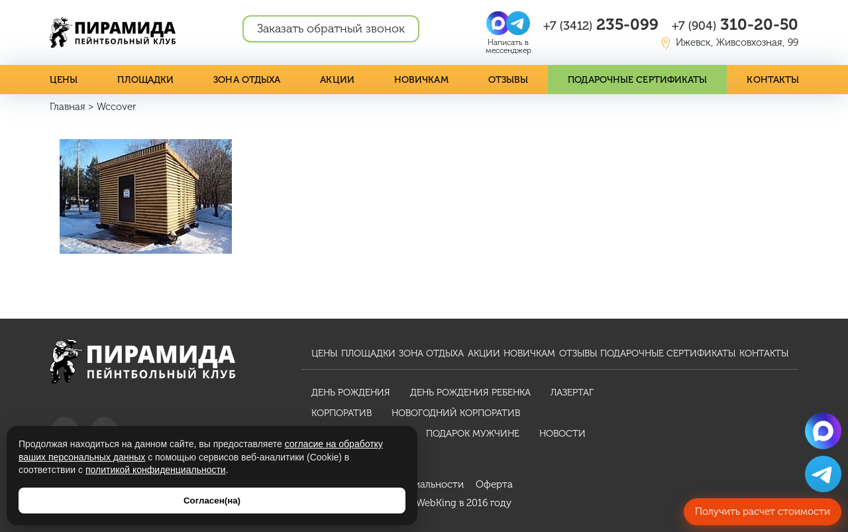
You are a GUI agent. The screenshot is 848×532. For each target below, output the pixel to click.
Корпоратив (341, 413)
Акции (337, 79)
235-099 (601, 24)
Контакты (773, 79)
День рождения (350, 392)
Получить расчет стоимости (762, 511)
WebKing (436, 503)
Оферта (494, 484)
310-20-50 (735, 24)
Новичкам (421, 79)
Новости (562, 433)
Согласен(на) (212, 500)
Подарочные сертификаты (637, 79)
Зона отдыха (246, 79)
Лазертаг (572, 392)
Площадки (145, 79)
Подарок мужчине (472, 433)
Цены (64, 79)
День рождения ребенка (470, 392)
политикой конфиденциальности (155, 469)
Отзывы (508, 79)
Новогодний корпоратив (456, 413)
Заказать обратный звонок (331, 28)
